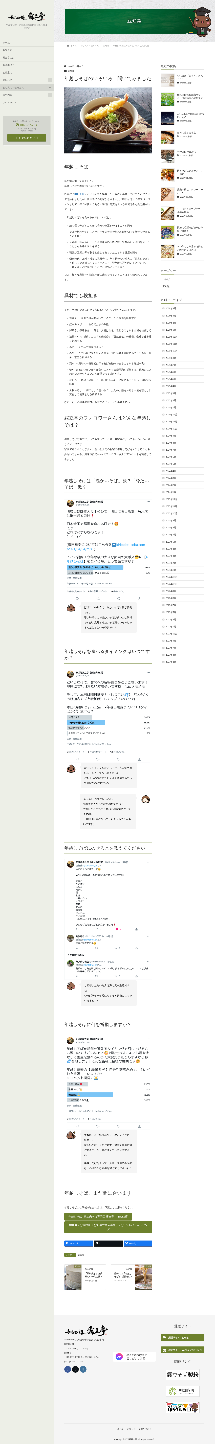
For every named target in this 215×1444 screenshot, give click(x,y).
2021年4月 (171, 655)
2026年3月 (171, 315)
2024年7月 (171, 450)
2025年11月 (171, 344)
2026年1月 (171, 330)
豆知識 (71, 71)
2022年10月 (171, 584)
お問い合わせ (146, 1428)
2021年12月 (171, 633)
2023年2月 (171, 563)
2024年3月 (171, 478)
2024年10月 (171, 428)
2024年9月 (171, 435)
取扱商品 (7, 80)
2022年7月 (171, 605)
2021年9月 (171, 640)
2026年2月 (171, 323)
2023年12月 (171, 499)
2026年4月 (171, 308)
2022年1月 (171, 626)
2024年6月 (171, 457)
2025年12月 (171, 337)
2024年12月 (171, 414)
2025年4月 (171, 386)
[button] (98, 1216)
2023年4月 (171, 549)
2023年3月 (171, 556)
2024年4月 (171, 471)
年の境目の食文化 (186, 151)
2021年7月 (171, 648)
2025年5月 (171, 379)
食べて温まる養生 (186, 132)
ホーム (6, 43)
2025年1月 (171, 407)
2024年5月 (171, 464)
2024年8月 (171, 443)
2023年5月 (171, 542)
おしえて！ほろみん (13, 87)
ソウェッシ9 (9, 102)
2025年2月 (171, 400)
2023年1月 (171, 570)
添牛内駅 (7, 95)
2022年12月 (171, 577)
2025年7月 (171, 365)
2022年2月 (171, 619)
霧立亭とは (8, 58)
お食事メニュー (11, 65)
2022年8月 (171, 598)
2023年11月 (171, 506)
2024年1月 (171, 492)
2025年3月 (171, 393)
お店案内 (7, 73)
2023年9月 (171, 520)
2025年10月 (171, 351)
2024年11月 (171, 421)
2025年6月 (171, 372)
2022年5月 (171, 612)
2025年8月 (171, 358)
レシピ (165, 279)
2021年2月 (171, 662)
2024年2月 (171, 485)
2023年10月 (171, 513)
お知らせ (7, 50)
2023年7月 (171, 534)
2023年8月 (171, 527)
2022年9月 (171, 591)
